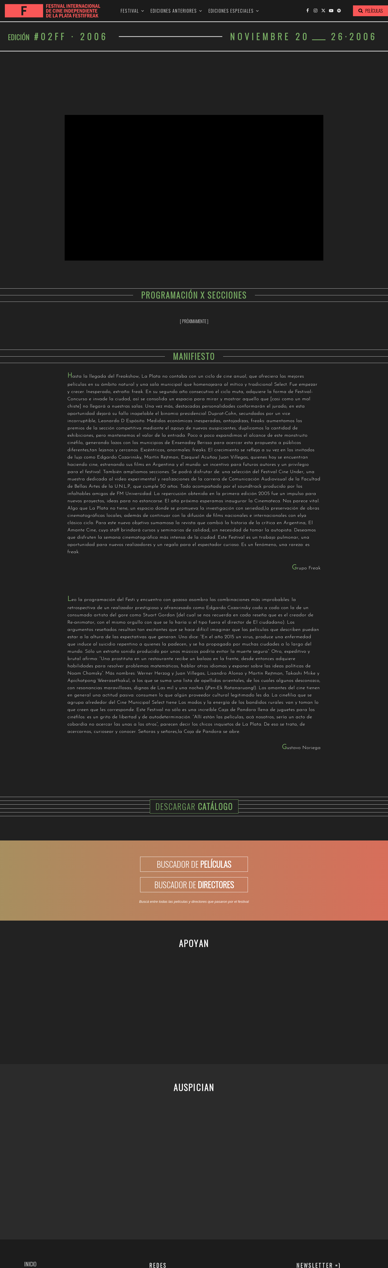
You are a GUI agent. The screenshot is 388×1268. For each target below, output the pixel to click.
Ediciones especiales (231, 11)
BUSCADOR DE (194, 864)
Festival (130, 11)
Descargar (194, 806)
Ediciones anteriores (174, 11)
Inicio (30, 1264)
